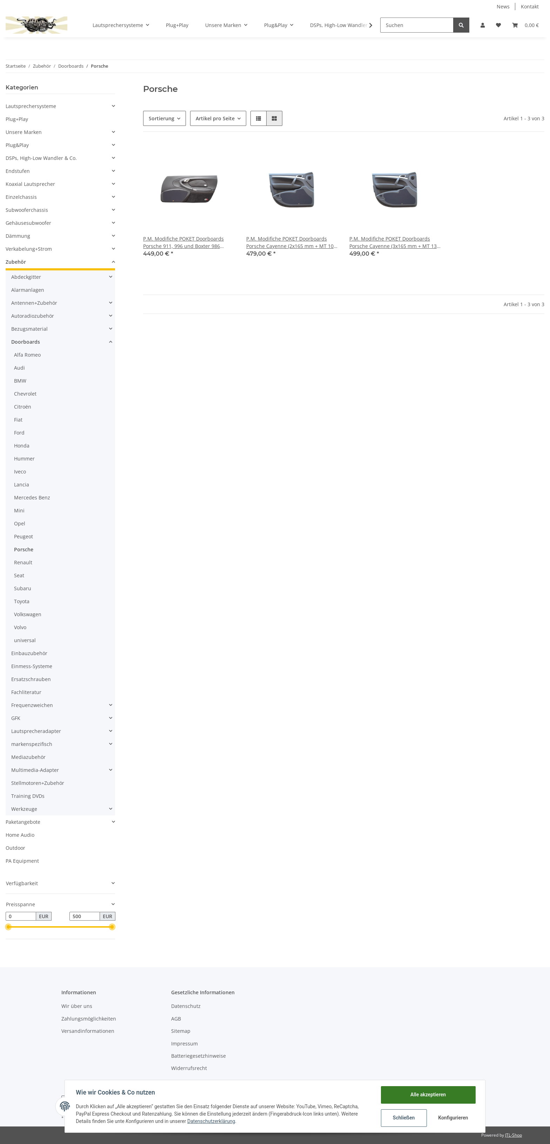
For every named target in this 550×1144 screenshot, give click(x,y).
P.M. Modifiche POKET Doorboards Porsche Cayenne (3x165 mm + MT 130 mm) (394, 242)
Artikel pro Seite (215, 118)
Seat (19, 575)
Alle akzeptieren (427, 1094)
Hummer (24, 458)
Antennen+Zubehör (34, 303)
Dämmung (18, 236)
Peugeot (23, 536)
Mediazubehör (28, 757)
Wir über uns (76, 1006)
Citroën (22, 406)
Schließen (404, 1118)
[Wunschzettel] (498, 25)
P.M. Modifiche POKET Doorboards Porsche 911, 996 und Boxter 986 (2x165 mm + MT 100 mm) (183, 242)
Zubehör (16, 261)
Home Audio (20, 835)
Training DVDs (28, 796)
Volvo (20, 627)
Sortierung (161, 118)
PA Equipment (22, 860)
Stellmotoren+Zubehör (37, 783)
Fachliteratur (26, 692)
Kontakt (530, 6)
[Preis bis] (84, 916)
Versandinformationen (87, 1031)
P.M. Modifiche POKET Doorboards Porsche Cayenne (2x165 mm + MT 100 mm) (291, 242)
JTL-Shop (513, 1135)
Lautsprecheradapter (36, 731)
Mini (19, 510)
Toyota (21, 601)
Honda (21, 445)
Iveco (20, 471)
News (503, 6)
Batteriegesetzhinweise (198, 1055)
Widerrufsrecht (189, 1068)
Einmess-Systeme (31, 666)
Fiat (18, 419)
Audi (19, 367)
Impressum (184, 1043)
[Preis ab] (21, 916)
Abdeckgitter (26, 277)
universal (25, 640)
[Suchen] (417, 25)
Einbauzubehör (29, 653)
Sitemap (180, 1031)
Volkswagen (27, 614)
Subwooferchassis (27, 210)
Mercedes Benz (32, 497)
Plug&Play (17, 145)
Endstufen (18, 171)
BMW (20, 380)
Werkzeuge (24, 809)
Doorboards (25, 341)
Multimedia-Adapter (35, 770)
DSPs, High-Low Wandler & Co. (41, 158)
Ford (19, 432)
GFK (15, 718)
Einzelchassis (21, 197)
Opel (19, 523)
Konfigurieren (453, 1118)
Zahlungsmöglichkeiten (88, 1018)
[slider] (8, 927)
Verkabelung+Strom (29, 248)
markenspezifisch (31, 744)
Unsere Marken (24, 132)
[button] (482, 25)
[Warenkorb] (525, 25)
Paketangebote (23, 822)
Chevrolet (25, 393)
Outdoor (15, 847)
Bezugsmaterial (29, 328)
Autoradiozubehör (32, 315)
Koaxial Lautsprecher (30, 184)
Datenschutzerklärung (211, 1121)
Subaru (22, 588)
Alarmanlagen (27, 290)
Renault (23, 562)
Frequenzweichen (32, 705)
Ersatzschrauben (31, 679)
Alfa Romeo (27, 354)
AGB (176, 1018)
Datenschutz (186, 1006)
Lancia (21, 484)
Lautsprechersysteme (31, 106)
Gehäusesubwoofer (28, 223)
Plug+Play (17, 119)
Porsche (23, 549)
